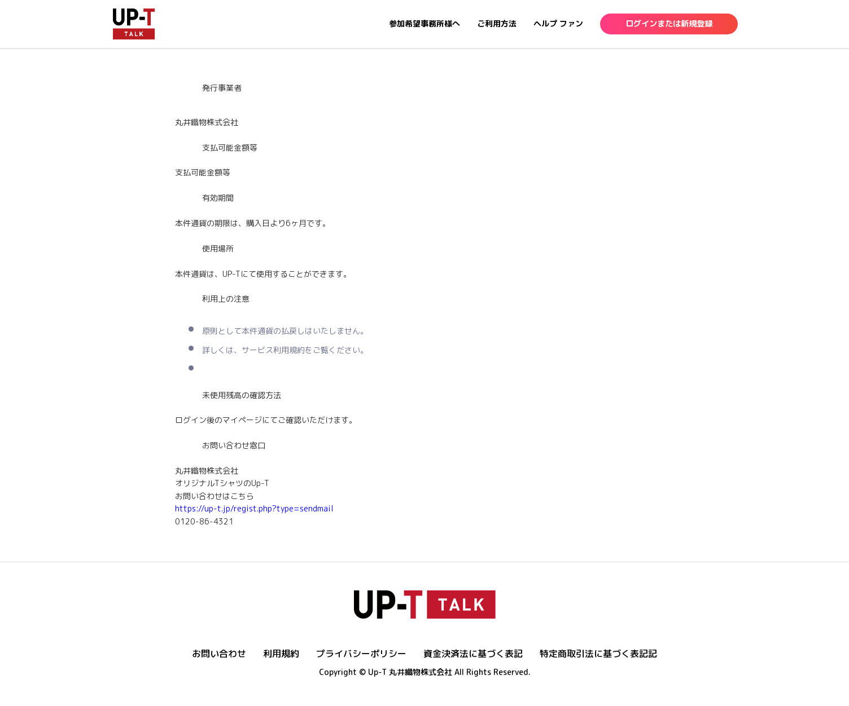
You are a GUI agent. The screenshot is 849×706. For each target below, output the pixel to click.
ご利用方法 (497, 23)
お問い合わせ (219, 653)
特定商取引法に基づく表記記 (598, 653)
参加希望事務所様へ (424, 23)
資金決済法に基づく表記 (473, 653)
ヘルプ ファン (558, 23)
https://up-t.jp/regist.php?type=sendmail (254, 508)
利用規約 (281, 653)
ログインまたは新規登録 (668, 23)
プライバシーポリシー (361, 653)
